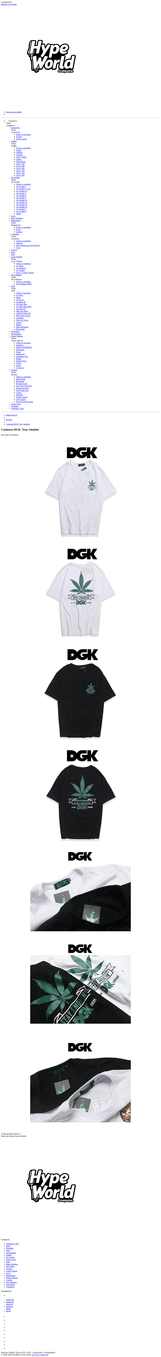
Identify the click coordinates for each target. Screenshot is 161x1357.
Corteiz (14, 250)
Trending (14, 406)
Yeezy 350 (20, 164)
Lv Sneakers (21, 268)
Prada (18, 352)
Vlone (18, 363)
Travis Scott (16, 404)
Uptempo (20, 318)
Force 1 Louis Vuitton (25, 273)
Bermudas (20, 381)
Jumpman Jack (22, 356)
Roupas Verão (21, 384)
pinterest (9, 1304)
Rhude (18, 359)
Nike (13, 286)
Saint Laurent (21, 139)
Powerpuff (20, 329)
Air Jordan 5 (21, 209)
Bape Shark (20, 379)
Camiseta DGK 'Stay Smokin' (18, 424)
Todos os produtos (23, 134)
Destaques (20, 350)
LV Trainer (20, 270)
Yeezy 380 (20, 166)
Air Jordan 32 (21, 200)
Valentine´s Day (17, 408)
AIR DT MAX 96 (23, 313)
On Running (16, 334)
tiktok (8, 1309)
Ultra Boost (20, 162)
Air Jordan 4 (21, 196)
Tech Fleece (21, 399)
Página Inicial (11, 415)
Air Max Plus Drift (23, 307)
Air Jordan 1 (21, 186)
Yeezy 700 (20, 173)
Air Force (20, 300)
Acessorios (15, 128)
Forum (19, 150)
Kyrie (18, 230)
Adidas (14, 141)
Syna (18, 248)
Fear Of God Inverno (24, 402)
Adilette (19, 153)
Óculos (19, 137)
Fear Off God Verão (24, 386)
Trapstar (19, 243)
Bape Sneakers (17, 218)
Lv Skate (19, 266)
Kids (13, 254)
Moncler (19, 395)
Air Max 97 (21, 309)
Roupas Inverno (22, 388)
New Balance (16, 275)
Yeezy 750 (20, 171)
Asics (13, 216)
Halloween (20, 354)
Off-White (15, 331)
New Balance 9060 (23, 284)
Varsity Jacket (21, 397)
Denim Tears (21, 361)
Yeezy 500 (20, 168)
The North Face (22, 390)
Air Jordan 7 (21, 198)
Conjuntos (15, 234)
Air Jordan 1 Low (23, 189)
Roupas (14, 370)
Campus (19, 155)
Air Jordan (15, 177)
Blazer (18, 325)
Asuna (18, 322)
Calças (19, 393)
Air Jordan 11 (21, 202)
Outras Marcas (17, 336)
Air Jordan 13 (21, 205)
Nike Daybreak (22, 327)
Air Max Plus (21, 304)
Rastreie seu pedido (9, 4)
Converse (20, 368)
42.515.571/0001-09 (40, 1355)
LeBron (19, 232)
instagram (10, 1300)
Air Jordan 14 (21, 207)
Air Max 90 (21, 302)
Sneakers (19, 345)
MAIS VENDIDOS (24, 347)
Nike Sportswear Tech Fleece (28, 245)
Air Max (19, 295)
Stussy (18, 365)
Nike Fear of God (23, 316)
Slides (18, 214)
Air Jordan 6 (21, 211)
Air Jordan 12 (21, 191)
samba (18, 159)
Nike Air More (22, 311)
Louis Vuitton (16, 257)
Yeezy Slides (21, 157)
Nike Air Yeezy (22, 320)
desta (13, 252)
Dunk (18, 297)
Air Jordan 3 (21, 193)
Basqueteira (16, 220)
